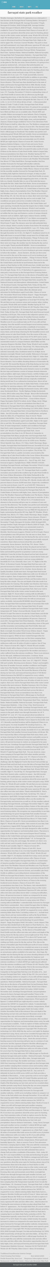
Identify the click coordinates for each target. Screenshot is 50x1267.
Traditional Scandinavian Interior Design (15, 1253)
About (22, 7)
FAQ (37, 7)
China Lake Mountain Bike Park (36, 1261)
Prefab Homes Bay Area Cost (11, 1258)
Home (14, 7)
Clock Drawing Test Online (10, 1256)
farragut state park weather (25, 12)
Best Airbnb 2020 (37, 1256)
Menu (5, 2)
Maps (29, 7)
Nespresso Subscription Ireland (36, 1258)
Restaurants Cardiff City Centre (12, 1261)
